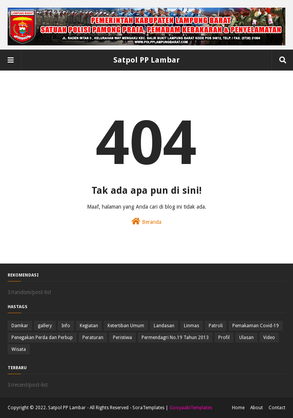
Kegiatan (89, 325)
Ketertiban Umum (126, 325)
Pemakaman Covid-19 (255, 325)
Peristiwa (122, 337)
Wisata (18, 349)
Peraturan (92, 337)
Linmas (191, 325)
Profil (224, 337)
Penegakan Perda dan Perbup (42, 337)
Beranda (146, 221)
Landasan (164, 325)
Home (238, 407)
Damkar (19, 325)
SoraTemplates (148, 407)
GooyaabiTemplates (190, 407)
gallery (45, 325)
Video (269, 337)
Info (65, 325)
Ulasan (246, 337)
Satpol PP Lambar (146, 59)
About (256, 407)
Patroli (216, 325)
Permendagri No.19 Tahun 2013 (175, 337)
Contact (277, 407)
